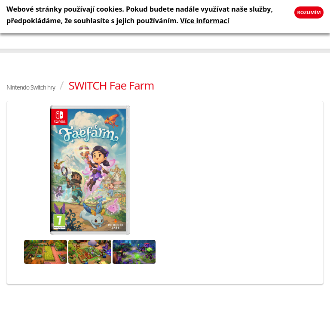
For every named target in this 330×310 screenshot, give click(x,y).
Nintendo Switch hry (30, 87)
